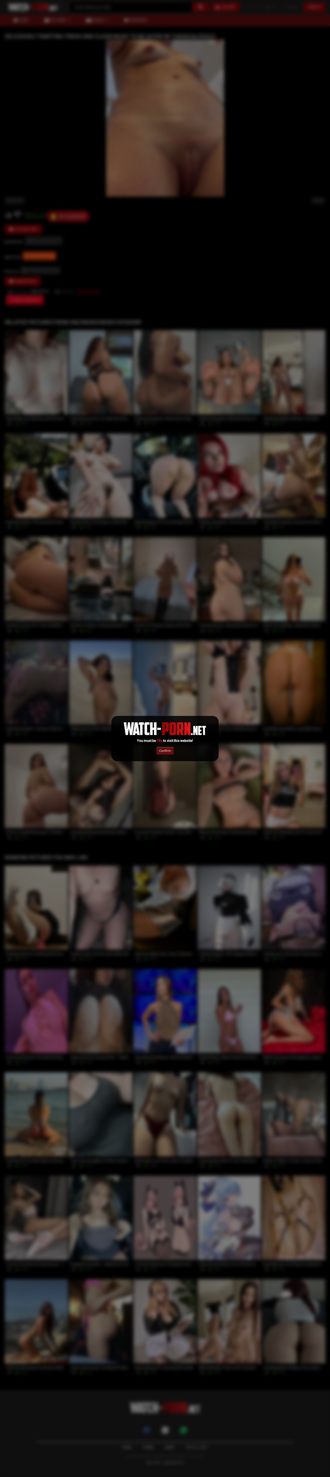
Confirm (165, 751)
